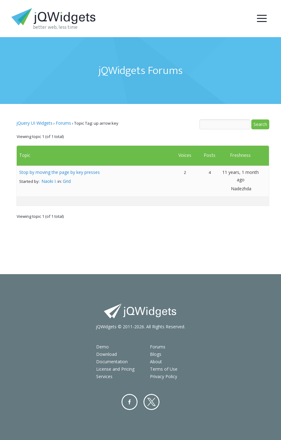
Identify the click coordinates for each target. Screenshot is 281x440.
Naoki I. (49, 181)
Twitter (151, 402)
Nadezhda (241, 189)
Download (106, 354)
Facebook (129, 402)
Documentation (112, 362)
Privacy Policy (163, 376)
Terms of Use (163, 369)
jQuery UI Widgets (34, 123)
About (156, 362)
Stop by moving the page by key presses (59, 172)
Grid (67, 181)
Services (104, 376)
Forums (63, 123)
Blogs (155, 354)
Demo (102, 347)
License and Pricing (115, 369)
